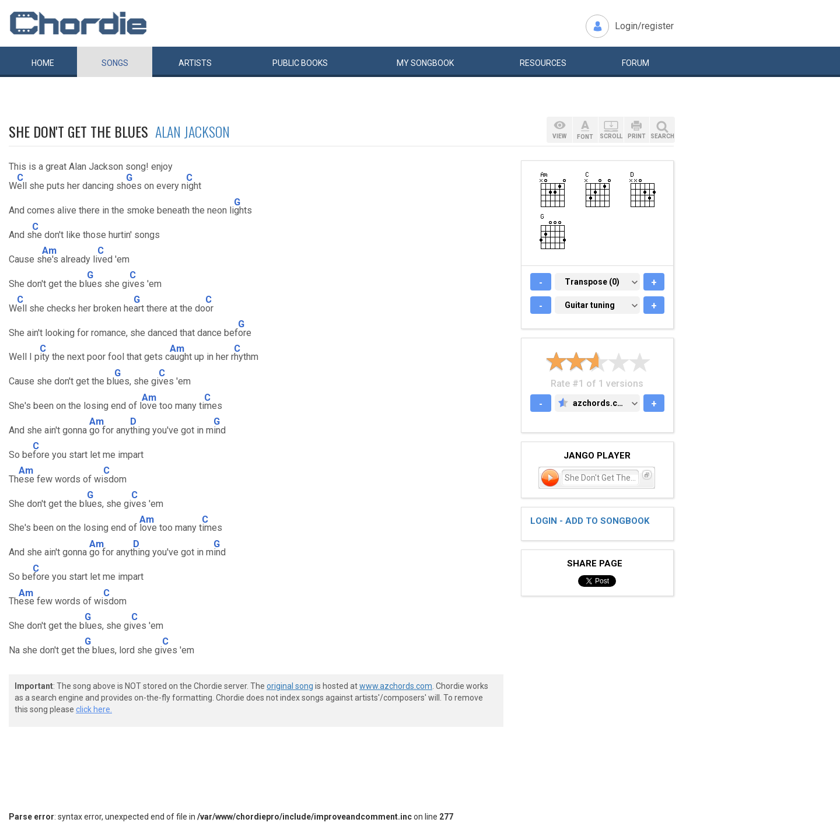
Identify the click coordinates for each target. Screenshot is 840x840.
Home (43, 63)
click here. (94, 709)
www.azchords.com (395, 686)
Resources (543, 63)
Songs (115, 63)
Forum (635, 63)
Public (300, 63)
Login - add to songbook (589, 521)
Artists (195, 63)
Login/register (644, 26)
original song (290, 686)
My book (425, 63)
